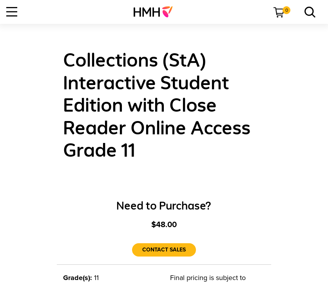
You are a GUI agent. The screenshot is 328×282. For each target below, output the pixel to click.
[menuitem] (156, 12)
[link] (156, 11)
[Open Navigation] (11, 11)
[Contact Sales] (164, 250)
